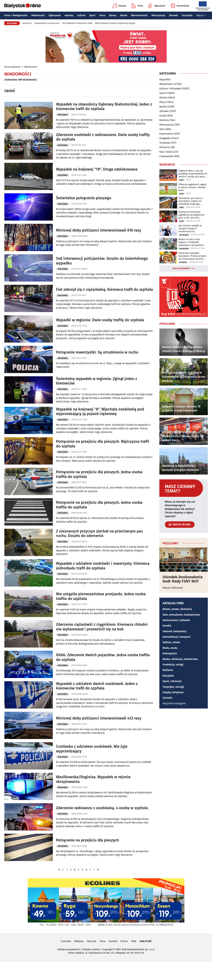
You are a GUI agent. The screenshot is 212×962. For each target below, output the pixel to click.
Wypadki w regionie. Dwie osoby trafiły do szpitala (100, 320)
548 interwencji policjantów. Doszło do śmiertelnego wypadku (102, 260)
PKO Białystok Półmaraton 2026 (77, 23)
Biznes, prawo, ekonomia (177, 609)
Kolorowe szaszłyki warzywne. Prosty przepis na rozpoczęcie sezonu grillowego (192, 256)
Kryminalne (166, 133)
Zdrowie (173, 15)
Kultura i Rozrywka (170, 88)
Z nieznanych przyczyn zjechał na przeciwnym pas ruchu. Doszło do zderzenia (99, 533)
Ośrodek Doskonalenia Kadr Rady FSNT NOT (183, 579)
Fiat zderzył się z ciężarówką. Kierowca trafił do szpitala (104, 289)
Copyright (107, 949)
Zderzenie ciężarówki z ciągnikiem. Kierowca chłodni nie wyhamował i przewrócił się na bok (102, 626)
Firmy (137, 5)
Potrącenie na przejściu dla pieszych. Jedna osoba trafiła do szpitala (99, 474)
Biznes (112, 15)
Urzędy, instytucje (173, 692)
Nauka (123, 15)
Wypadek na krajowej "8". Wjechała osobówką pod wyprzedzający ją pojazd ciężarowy (100, 411)
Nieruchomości (139, 15)
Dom (162, 129)
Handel (167, 625)
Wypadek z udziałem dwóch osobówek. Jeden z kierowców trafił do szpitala (97, 686)
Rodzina (164, 120)
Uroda (163, 115)
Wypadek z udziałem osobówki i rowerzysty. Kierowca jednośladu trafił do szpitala (103, 565)
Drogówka (62, 115)
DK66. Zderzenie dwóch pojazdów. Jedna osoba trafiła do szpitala (103, 657)
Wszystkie (165, 79)
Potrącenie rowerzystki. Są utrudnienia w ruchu (97, 352)
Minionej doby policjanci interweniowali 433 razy (98, 718)
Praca (102, 15)
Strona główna (12, 66)
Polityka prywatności (68, 949)
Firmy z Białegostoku (15, 15)
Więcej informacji (173, 587)
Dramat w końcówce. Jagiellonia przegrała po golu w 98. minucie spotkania (191, 214)
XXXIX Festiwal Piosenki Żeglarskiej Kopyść (115, 23)
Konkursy (26, 23)
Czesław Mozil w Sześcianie (47, 23)
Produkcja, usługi (173, 664)
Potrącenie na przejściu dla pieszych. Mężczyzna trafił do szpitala (102, 443)
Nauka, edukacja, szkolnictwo (180, 659)
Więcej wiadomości (182, 268)
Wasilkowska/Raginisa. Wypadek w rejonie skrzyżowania (93, 779)
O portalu (66, 941)
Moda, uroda (170, 647)
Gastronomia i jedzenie (176, 620)
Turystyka (187, 15)
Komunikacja (180, 5)
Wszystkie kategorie (174, 703)
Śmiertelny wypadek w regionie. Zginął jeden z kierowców (96, 381)
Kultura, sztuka (171, 642)
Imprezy (119, 5)
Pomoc (124, 941)
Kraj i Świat (165, 151)
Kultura (81, 15)
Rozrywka (168, 675)
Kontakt (113, 941)
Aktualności (166, 84)
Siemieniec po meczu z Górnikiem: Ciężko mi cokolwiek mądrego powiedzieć (190, 201)
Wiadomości (38, 15)
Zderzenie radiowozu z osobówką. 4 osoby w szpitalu (102, 808)
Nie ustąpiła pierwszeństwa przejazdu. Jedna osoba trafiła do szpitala (101, 596)
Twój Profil (145, 941)
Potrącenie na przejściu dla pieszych (87, 840)
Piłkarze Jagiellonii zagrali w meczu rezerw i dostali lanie (192, 187)
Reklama (168, 670)
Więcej (201, 15)
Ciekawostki (166, 156)
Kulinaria (164, 147)
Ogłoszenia (156, 5)
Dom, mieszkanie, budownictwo (181, 614)
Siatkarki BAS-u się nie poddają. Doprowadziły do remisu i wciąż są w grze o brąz (192, 173)
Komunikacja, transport (176, 636)
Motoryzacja (158, 15)
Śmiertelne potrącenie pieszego (83, 198)
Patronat (91, 941)
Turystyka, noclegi (173, 686)
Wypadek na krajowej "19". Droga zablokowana (96, 169)
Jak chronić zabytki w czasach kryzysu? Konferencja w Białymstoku (190, 228)
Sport (92, 15)
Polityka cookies (91, 949)
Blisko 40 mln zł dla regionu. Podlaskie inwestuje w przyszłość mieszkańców (190, 242)
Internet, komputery (174, 631)
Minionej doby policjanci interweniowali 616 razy (98, 230)
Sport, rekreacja (172, 681)
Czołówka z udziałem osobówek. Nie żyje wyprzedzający (91, 748)
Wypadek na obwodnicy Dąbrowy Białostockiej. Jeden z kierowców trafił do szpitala (104, 106)
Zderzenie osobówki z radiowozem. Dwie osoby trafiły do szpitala (103, 137)
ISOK (133, 941)
